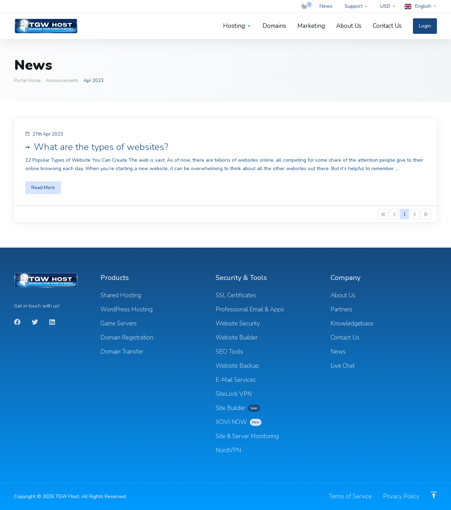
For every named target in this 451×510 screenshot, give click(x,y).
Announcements (62, 80)
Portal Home (27, 80)
